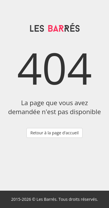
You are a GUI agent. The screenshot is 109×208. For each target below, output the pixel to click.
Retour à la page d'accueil (54, 132)
